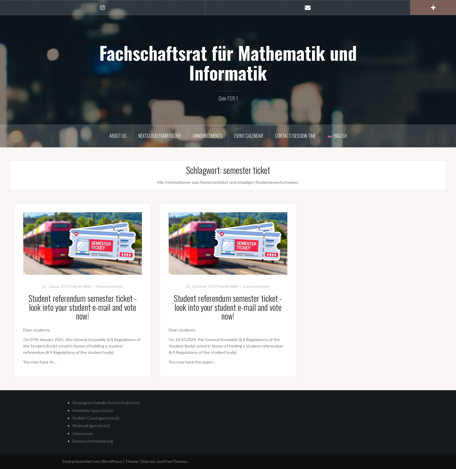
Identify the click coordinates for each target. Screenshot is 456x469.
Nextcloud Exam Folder (159, 135)
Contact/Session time (295, 135)
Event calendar (248, 135)
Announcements (207, 135)
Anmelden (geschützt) (92, 410)
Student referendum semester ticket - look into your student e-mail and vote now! (82, 307)
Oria (144, 461)
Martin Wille (81, 286)
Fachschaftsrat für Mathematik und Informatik (228, 62)
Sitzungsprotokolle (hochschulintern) (106, 402)
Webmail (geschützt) (91, 425)
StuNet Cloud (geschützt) (95, 417)
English (337, 135)
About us (118, 135)
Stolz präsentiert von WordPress (92, 461)
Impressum (82, 433)
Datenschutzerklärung (92, 440)
